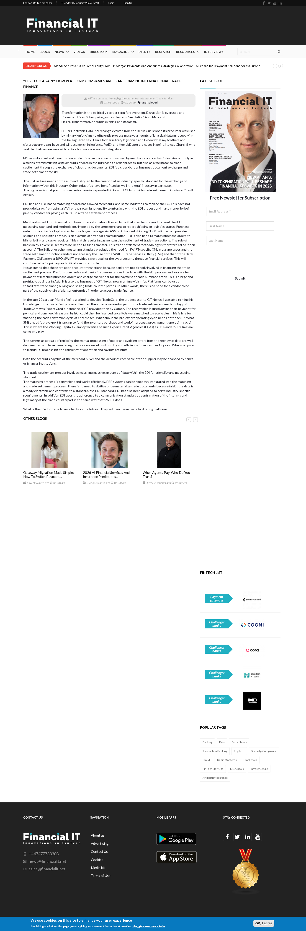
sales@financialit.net (47, 868)
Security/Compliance (264, 751)
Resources (185, 52)
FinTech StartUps (213, 768)
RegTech (239, 751)
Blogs (45, 52)
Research (163, 52)
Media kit (98, 868)
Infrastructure (259, 768)
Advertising (100, 843)
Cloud (206, 760)
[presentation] (240, 259)
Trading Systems (227, 760)
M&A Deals (237, 768)
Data (222, 742)
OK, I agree (263, 923)
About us (97, 835)
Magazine (120, 52)
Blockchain (250, 760)
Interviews (214, 52)
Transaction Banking (215, 751)
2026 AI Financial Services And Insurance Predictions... (106, 474)
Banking (207, 742)
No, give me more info (148, 926)
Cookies (97, 860)
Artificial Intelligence (215, 777)
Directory (99, 52)
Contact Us (99, 851)
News (59, 52)
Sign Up (128, 2)
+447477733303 (44, 853)
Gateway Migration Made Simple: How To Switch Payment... (48, 474)
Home (30, 52)
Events (145, 52)
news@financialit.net (47, 861)
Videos (79, 52)
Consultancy (239, 742)
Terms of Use (101, 876)
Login (111, 2)
